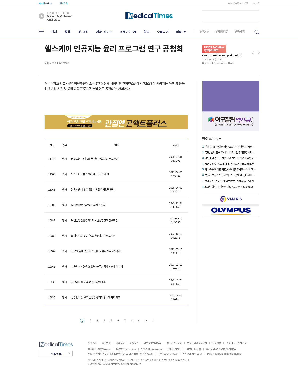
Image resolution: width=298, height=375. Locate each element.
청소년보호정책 (174, 343)
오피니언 (163, 31)
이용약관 (134, 343)
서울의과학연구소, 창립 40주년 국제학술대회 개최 (97, 266)
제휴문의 (120, 343)
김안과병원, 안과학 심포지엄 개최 (88, 282)
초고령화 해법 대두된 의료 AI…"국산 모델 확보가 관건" (230, 186)
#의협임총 (222, 31)
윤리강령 (216, 343)
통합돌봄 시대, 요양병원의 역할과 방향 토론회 (94, 158)
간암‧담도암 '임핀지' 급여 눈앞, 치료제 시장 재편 (229, 181)
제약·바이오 (104, 31)
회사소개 (92, 343)
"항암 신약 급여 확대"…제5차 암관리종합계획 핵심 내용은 (230, 152)
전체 (54, 31)
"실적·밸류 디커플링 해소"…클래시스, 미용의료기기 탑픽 (230, 175)
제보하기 (63, 3)
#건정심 (204, 31)
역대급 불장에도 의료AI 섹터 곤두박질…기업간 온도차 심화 (230, 169)
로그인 (256, 2)
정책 (68, 31)
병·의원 (83, 31)
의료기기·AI (128, 31)
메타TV (181, 31)
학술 (146, 31)
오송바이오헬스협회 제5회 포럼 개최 (90, 174)
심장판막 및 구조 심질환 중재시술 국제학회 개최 (95, 297)
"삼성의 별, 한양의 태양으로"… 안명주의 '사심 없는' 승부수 (230, 147)
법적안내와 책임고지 (197, 343)
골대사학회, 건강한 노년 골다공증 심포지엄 (93, 236)
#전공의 (239, 31)
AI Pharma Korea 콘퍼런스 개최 (88, 205)
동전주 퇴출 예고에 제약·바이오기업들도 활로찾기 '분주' (230, 164)
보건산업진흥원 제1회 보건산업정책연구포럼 (94, 220)
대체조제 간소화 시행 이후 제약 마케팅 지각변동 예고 (230, 158)
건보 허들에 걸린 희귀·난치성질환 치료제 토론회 (96, 251)
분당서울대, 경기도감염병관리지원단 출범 (92, 189)
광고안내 (106, 343)
